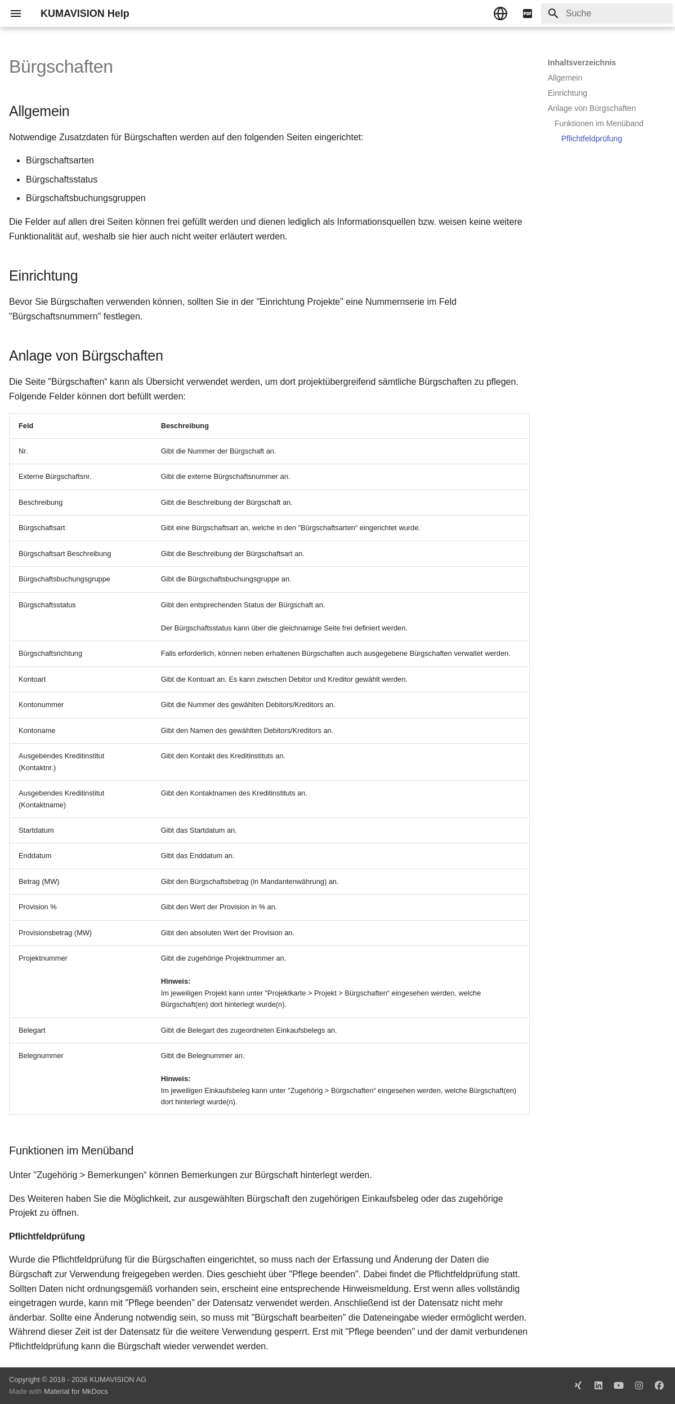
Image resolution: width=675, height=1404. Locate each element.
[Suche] (607, 13)
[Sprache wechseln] (500, 13)
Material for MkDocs (76, 1391)
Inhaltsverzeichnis (582, 62)
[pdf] (527, 13)
